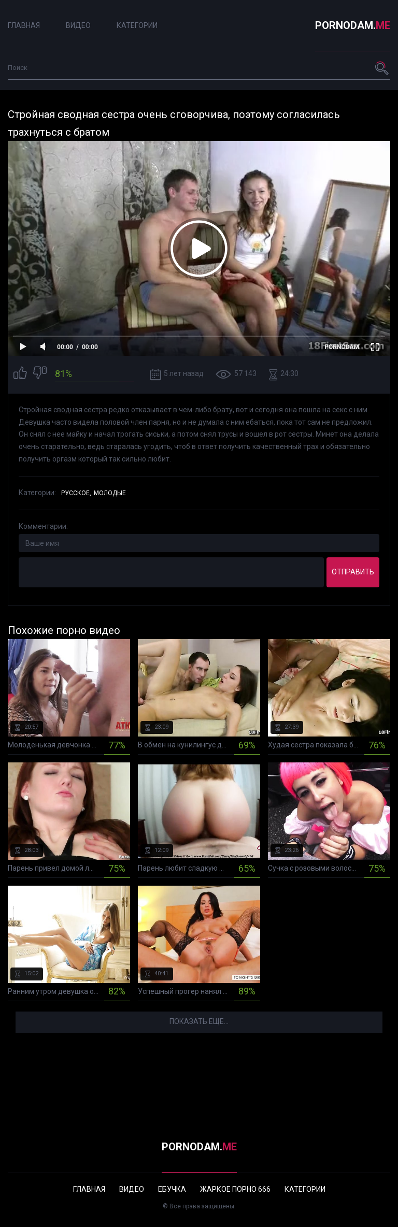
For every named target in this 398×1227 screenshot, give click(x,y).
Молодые (110, 493)
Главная (24, 25)
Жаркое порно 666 (235, 1189)
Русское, (76, 493)
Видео (78, 25)
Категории (137, 25)
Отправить (353, 572)
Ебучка (172, 1189)
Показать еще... (199, 1021)
